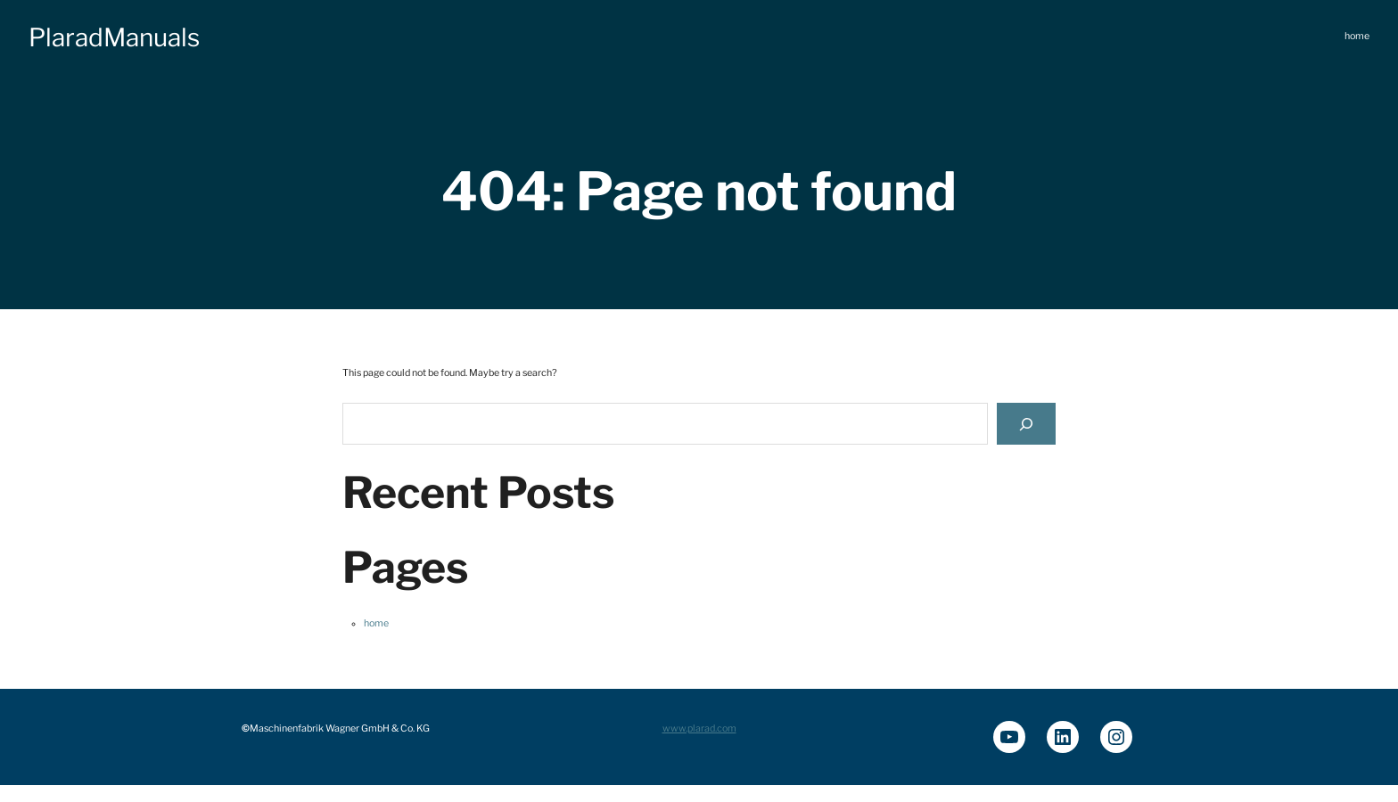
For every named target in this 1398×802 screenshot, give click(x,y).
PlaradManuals (114, 37)
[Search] (1026, 424)
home (376, 623)
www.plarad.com (699, 728)
